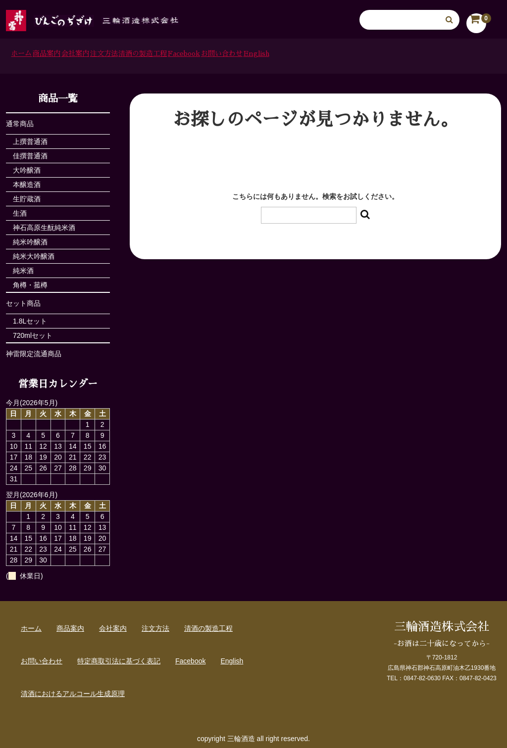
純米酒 (23, 267)
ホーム (29, 54)
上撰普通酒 (30, 138)
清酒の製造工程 (254, 54)
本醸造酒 (27, 181)
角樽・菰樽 (30, 281)
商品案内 (80, 54)
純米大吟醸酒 (33, 253)
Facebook (323, 54)
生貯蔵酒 (27, 195)
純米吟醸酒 (30, 238)
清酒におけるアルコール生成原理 (73, 690)
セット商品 (23, 300)
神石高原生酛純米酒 (44, 224)
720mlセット (32, 332)
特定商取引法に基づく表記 (118, 657)
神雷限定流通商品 (33, 350)
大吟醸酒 (27, 167)
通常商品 (20, 120)
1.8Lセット (30, 318)
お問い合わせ (388, 54)
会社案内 (134, 54)
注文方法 (188, 54)
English (449, 54)
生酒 (20, 210)
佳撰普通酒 (30, 152)
